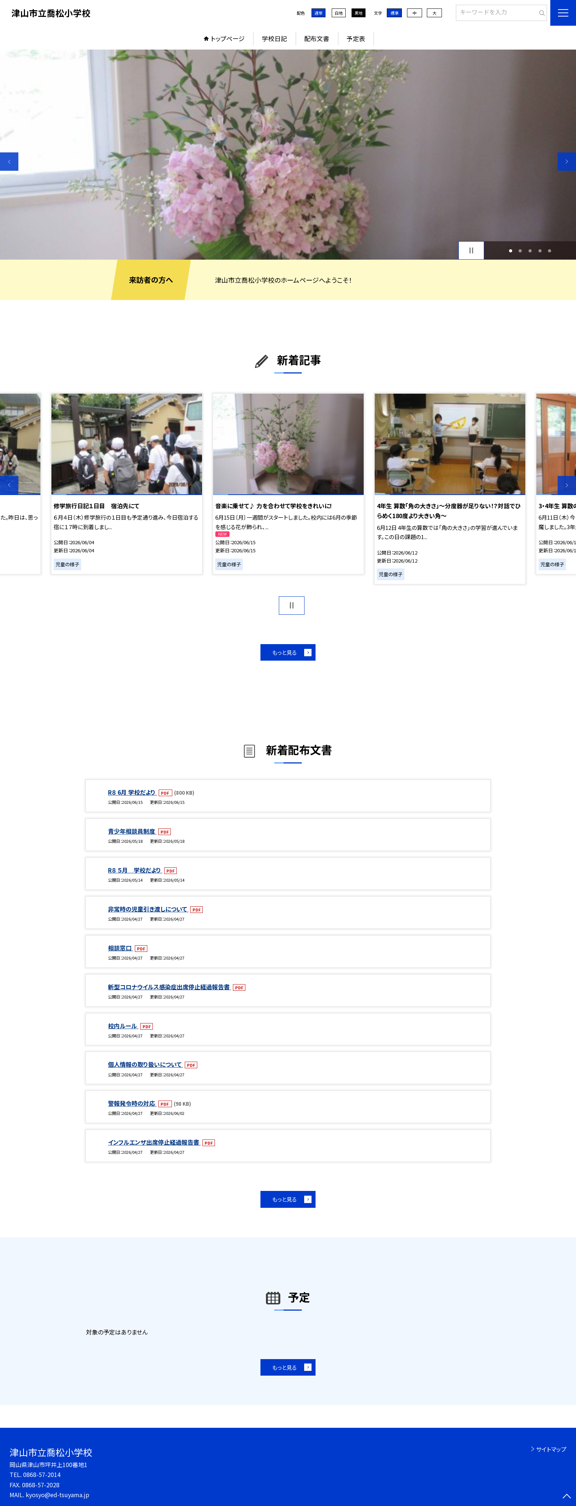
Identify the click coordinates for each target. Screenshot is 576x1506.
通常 (318, 13)
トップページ (228, 38)
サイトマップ (551, 1449)
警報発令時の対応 (132, 1103)
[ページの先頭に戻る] (567, 1497)
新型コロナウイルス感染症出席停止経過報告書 (169, 986)
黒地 (358, 13)
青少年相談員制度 (132, 831)
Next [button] (567, 161)
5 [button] (549, 251)
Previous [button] (9, 161)
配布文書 (316, 38)
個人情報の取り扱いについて (145, 1064)
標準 (394, 13)
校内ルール (123, 1025)
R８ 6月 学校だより (132, 792)
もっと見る (284, 652)
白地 (339, 13)
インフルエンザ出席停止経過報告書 (154, 1142)
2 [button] (520, 251)
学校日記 (274, 38)
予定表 (355, 38)
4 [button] (539, 251)
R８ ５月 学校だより (135, 870)
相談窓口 (120, 947)
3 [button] (530, 251)
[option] (288, 155)
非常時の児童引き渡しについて (148, 908)
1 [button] (510, 251)
